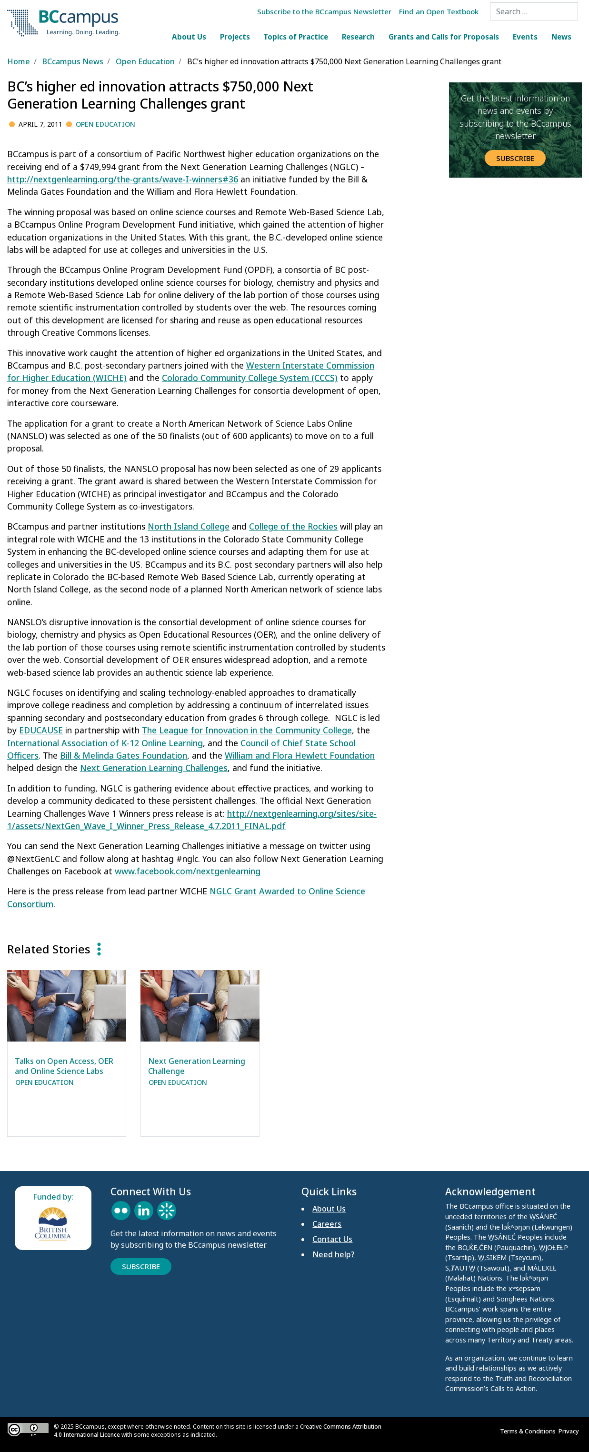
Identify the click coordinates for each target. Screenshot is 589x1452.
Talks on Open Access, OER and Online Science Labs (64, 1066)
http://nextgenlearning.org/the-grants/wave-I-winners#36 (122, 179)
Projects (235, 36)
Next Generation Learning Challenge (196, 1066)
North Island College (189, 526)
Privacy (570, 1431)
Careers (326, 1224)
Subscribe (515, 158)
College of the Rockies (293, 526)
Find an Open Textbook (439, 11)
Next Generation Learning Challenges (154, 767)
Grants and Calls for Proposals (444, 36)
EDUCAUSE (41, 730)
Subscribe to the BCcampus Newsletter (324, 11)
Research (358, 36)
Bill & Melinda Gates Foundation (123, 755)
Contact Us (332, 1239)
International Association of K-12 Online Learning (105, 743)
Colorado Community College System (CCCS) (250, 377)
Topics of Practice (295, 36)
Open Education (105, 124)
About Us (189, 36)
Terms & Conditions (529, 1431)
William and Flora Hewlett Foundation (300, 755)
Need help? (333, 1254)
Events (525, 36)
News (561, 36)
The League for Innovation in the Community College (247, 730)
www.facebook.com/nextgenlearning (187, 871)
